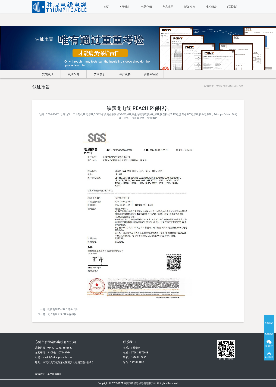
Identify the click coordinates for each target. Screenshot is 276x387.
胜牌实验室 (151, 74)
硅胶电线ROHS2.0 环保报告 (63, 309)
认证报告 (73, 74)
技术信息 (99, 74)
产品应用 (168, 6)
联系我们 (233, 6)
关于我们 (124, 6)
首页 (106, 6)
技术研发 (211, 6)
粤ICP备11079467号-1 (59, 352)
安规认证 (48, 74)
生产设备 (125, 74)
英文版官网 (53, 374)
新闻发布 (189, 6)
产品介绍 (146, 6)
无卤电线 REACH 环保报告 (62, 314)
